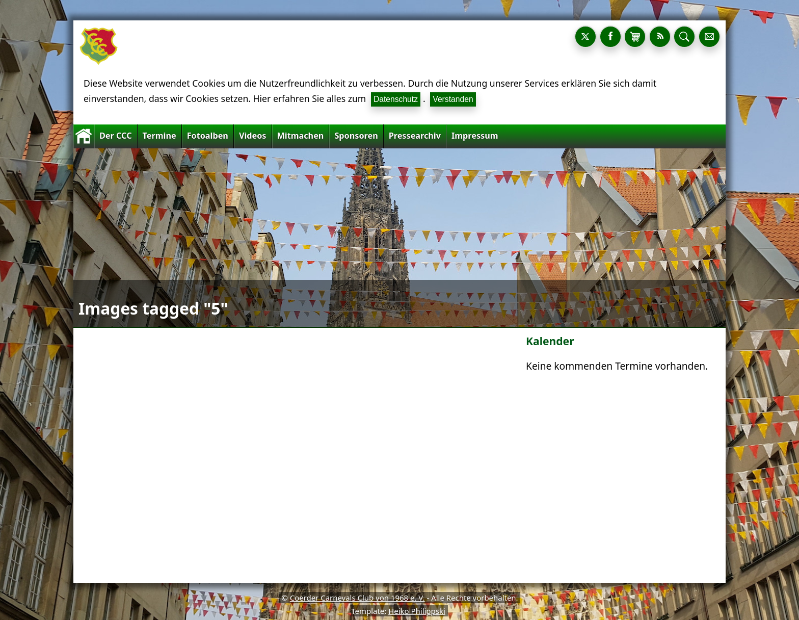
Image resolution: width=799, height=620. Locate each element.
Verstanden (453, 99)
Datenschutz (396, 99)
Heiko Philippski (416, 611)
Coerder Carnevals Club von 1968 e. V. (357, 597)
